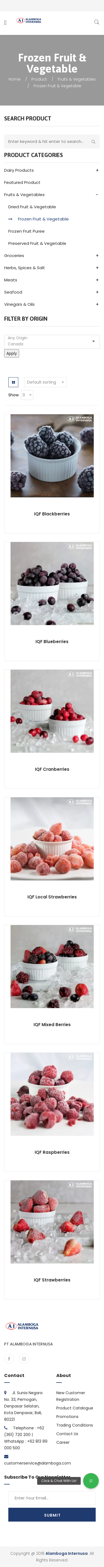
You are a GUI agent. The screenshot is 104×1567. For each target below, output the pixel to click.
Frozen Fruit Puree (26, 231)
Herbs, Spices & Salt (24, 268)
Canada (50, 344)
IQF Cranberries (52, 769)
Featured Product (22, 182)
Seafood (13, 292)
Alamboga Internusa (66, 1553)
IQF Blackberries (52, 514)
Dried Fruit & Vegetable (32, 207)
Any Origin (50, 338)
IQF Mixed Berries (52, 1024)
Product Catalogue (74, 1408)
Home (15, 79)
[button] (91, 1481)
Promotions (67, 1416)
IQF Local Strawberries (52, 897)
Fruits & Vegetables (77, 79)
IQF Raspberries (52, 1152)
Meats (10, 280)
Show (13, 395)
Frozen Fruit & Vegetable (43, 219)
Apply (11, 353)
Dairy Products (19, 170)
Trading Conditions (74, 1425)
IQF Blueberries (52, 641)
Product (39, 79)
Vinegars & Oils (19, 304)
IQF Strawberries (52, 1280)
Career (63, 1442)
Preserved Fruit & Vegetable (37, 243)
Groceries (14, 255)
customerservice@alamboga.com (37, 1463)
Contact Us (67, 1434)
